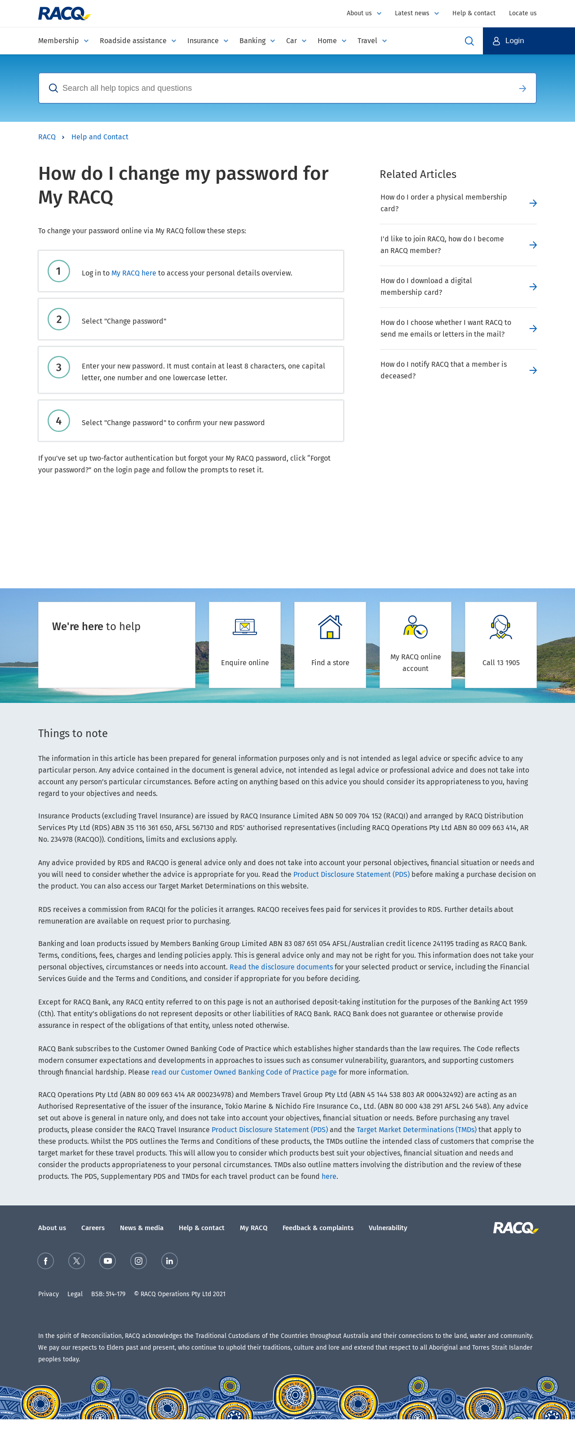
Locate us (523, 13)
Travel (367, 40)
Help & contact (473, 13)
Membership (58, 40)
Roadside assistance (133, 40)
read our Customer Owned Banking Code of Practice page (244, 1072)
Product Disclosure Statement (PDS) (351, 874)
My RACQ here (133, 273)
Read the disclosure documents (281, 967)
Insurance (203, 40)
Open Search (469, 40)
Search (522, 88)
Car (291, 40)
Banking (252, 40)
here (329, 1176)
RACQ (47, 137)
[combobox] (274, 88)
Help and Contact (99, 137)
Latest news (412, 13)
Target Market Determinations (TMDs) (417, 1129)
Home (327, 40)
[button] (529, 40)
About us (359, 13)
